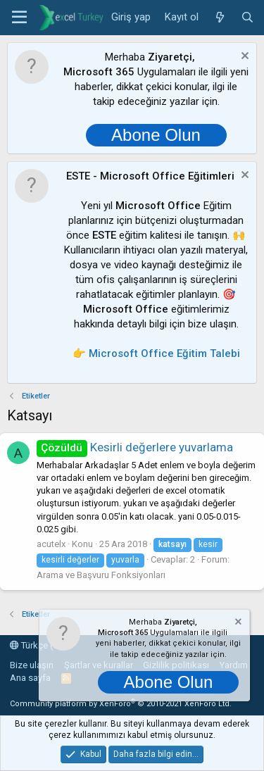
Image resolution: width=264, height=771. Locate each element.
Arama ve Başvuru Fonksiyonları (101, 575)
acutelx (51, 544)
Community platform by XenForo (121, 703)
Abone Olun (156, 134)
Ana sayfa (30, 677)
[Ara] (247, 17)
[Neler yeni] (219, 17)
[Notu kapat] (243, 57)
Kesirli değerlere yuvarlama (135, 447)
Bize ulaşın (32, 665)
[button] (19, 17)
